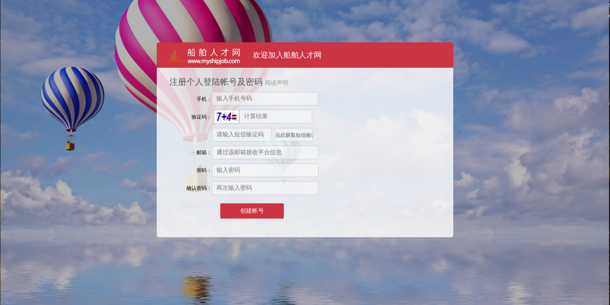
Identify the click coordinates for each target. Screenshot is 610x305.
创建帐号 (252, 211)
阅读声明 (276, 83)
